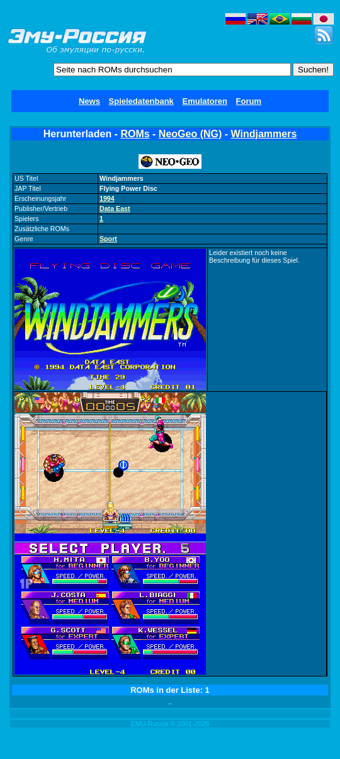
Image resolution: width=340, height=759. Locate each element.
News (89, 101)
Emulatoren (204, 101)
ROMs (134, 133)
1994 (107, 198)
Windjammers (264, 133)
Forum (248, 101)
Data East (114, 208)
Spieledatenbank (141, 101)
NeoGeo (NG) (190, 133)
